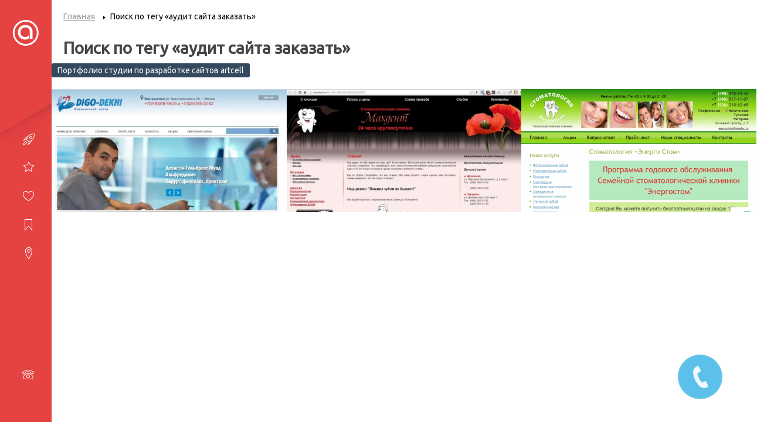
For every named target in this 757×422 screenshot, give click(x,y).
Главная (79, 16)
